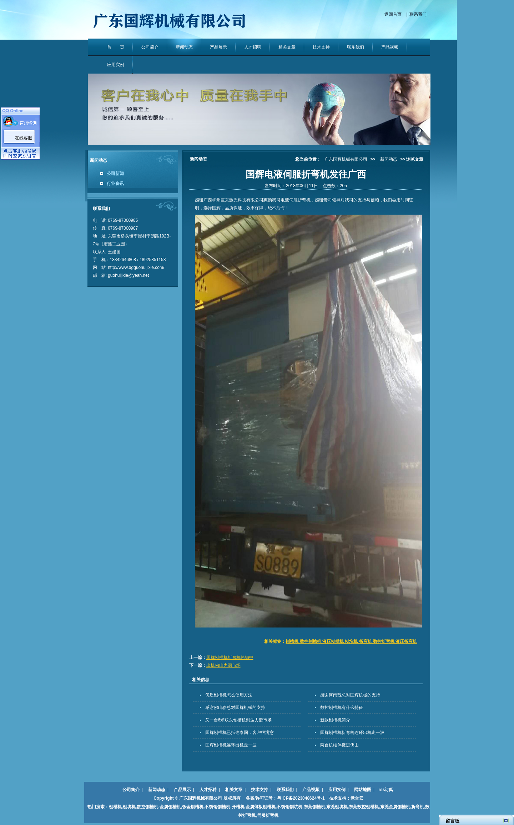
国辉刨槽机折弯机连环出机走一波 (352, 732)
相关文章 (287, 47)
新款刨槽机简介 (335, 720)
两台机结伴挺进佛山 (339, 745)
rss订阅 (385, 789)
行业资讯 (115, 183)
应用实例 (115, 64)
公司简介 (149, 47)
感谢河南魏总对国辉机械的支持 (350, 695)
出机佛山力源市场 (223, 665)
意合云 (357, 798)
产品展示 (218, 47)
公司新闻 (115, 173)
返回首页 (393, 14)
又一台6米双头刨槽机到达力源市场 (238, 720)
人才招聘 (252, 47)
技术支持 (321, 47)
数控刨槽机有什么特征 (341, 707)
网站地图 (362, 789)
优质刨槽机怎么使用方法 (228, 695)
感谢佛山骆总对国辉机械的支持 (235, 707)
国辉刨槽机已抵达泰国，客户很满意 (239, 732)
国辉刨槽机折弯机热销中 (229, 657)
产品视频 (389, 47)
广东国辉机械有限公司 (345, 159)
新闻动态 (184, 47)
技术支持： (338, 798)
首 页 (115, 47)
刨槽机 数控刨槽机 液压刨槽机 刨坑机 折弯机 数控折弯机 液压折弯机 (351, 641)
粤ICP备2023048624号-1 (300, 798)
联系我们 (418, 14)
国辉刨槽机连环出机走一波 (231, 745)
